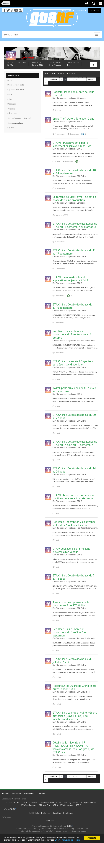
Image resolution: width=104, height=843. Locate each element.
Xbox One (57, 813)
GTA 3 (55, 805)
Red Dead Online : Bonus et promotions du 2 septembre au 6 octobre (72, 334)
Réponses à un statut (15, 90)
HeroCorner (68, 813)
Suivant (91, 79)
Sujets (9, 99)
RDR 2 (78, 805)
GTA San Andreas (28, 805)
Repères (10, 127)
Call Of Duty (34, 813)
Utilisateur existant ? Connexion (73, 11)
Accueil (5, 793)
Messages (11, 104)
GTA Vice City (44, 805)
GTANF (9, 803)
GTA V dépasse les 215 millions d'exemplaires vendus (71, 550)
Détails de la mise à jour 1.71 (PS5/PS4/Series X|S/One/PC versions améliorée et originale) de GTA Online (73, 747)
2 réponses (73, 134)
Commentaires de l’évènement (19, 118)
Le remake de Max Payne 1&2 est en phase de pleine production (74, 198)
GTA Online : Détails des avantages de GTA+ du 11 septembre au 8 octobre (75, 225)
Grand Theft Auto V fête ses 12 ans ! (74, 118)
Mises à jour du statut (15, 85)
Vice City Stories (71, 803)
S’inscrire (94, 10)
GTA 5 (79, 121)
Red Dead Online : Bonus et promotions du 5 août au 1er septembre (69, 632)
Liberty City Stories (88, 803)
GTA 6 (79, 149)
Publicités (16, 793)
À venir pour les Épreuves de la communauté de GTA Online (71, 604)
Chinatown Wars (47, 803)
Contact (41, 793)
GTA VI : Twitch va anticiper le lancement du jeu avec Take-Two (72, 144)
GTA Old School (83, 692)
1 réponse (68, 161)
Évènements (12, 113)
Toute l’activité (13, 75)
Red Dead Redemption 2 (87, 340)
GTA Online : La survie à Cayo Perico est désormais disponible (74, 363)
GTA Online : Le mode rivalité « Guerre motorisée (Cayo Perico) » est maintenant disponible (75, 716)
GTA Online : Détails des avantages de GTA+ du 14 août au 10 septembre (75, 443)
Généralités (82, 98)
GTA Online (81, 176)
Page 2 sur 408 (56, 83)
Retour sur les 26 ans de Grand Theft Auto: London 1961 (74, 687)
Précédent (54, 79)
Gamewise (51, 821)
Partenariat (29, 793)
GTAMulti (33, 803)
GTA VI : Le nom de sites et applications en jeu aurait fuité (70, 279)
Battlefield (45, 813)
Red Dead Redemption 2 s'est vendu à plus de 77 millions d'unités (74, 523)
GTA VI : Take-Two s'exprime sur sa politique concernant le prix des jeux (74, 497)
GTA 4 (58, 803)
